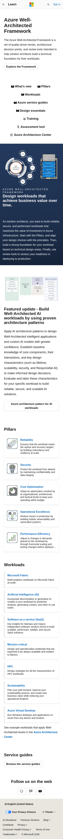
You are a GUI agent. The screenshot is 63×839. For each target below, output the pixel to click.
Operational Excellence (35, 511)
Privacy (21, 825)
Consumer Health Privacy (16, 829)
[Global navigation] (3, 4)
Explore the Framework (21, 66)
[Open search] (48, 4)
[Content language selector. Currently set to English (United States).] (19, 804)
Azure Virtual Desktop (21, 710)
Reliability (26, 439)
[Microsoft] (31, 4)
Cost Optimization (31, 486)
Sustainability (16, 685)
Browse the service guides (23, 764)
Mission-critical (17, 644)
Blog (46, 820)
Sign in (56, 4)
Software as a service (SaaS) (25, 619)
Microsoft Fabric (17, 575)
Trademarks (9, 834)
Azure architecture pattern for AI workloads (31, 406)
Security (25, 464)
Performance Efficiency (35, 534)
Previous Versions (29, 820)
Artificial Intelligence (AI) (23, 594)
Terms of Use (43, 829)
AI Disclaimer (9, 820)
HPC (10, 666)
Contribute (8, 825)
